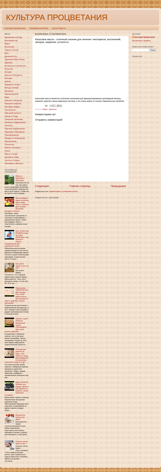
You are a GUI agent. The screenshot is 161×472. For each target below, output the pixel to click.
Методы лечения (11, 88)
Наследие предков (12, 107)
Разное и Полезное (12, 148)
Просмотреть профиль (141, 41)
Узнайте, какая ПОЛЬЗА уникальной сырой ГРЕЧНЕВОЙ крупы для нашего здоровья (16, 325)
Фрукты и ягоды (11, 154)
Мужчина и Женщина (13, 100)
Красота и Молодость (13, 75)
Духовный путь (11, 56)
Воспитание (9, 47)
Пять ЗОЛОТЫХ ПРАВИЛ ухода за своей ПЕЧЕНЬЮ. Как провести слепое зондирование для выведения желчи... (17, 238)
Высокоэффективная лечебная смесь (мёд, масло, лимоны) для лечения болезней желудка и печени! (17, 204)
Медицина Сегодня (12, 85)
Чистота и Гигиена (12, 160)
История (8, 72)
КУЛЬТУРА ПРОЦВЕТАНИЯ (56, 17)
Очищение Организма (14, 119)
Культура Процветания (14, 28)
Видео (45, 109)
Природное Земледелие (15, 132)
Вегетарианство (11, 40)
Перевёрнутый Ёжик (38, 28)
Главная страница (79, 186)
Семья (7, 151)
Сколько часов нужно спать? (21, 442)
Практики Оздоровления (15, 129)
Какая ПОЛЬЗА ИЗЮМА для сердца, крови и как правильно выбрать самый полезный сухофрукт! (17, 388)
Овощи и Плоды (11, 116)
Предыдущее (118, 186)
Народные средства (13, 104)
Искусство (9, 69)
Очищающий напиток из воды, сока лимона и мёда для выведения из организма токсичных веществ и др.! (16, 355)
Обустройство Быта (13, 113)
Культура (8, 78)
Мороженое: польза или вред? (20, 417)
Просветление (10, 141)
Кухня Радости (59, 28)
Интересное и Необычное (15, 66)
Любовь (8, 81)
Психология (9, 144)
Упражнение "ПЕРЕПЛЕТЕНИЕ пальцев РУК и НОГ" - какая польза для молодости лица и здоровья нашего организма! (16, 295)
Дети (7, 53)
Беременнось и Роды (13, 37)
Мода (7, 97)
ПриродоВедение (12, 135)
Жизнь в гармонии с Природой (20, 178)
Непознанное (10, 110)
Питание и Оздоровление (15, 122)
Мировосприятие (12, 94)
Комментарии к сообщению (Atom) (63, 191)
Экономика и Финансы (14, 163)
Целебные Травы (12, 157)
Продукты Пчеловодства (15, 138)
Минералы (9, 91)
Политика (9, 126)
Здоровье (52, 109)
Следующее (42, 186)
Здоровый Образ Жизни (15, 59)
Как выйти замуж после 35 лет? (22, 266)
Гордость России (11, 50)
